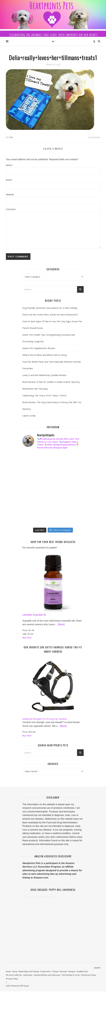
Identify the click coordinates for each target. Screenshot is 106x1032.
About (15, 975)
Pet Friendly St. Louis (71, 979)
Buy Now (26, 641)
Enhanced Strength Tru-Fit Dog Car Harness (44, 722)
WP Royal (24, 990)
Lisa (11, 137)
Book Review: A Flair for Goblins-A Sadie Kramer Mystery (51, 381)
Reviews (63, 975)
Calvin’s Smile (29, 415)
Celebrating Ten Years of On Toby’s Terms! (44, 395)
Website (10, 194)
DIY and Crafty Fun (14, 979)
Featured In (45, 975)
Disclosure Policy (88, 979)
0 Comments (94, 137)
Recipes (71, 975)
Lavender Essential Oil (34, 619)
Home (8, 975)
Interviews (28, 979)
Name (9, 165)
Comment (10, 209)
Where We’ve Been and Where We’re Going (44, 354)
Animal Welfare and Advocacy (47, 979)
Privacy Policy (12, 982)
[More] (61, 628)
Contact (55, 975)
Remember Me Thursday (35, 388)
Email (9, 180)
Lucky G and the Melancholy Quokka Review (44, 375)
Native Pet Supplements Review (38, 348)
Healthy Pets (82, 975)
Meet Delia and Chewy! (29, 975)
